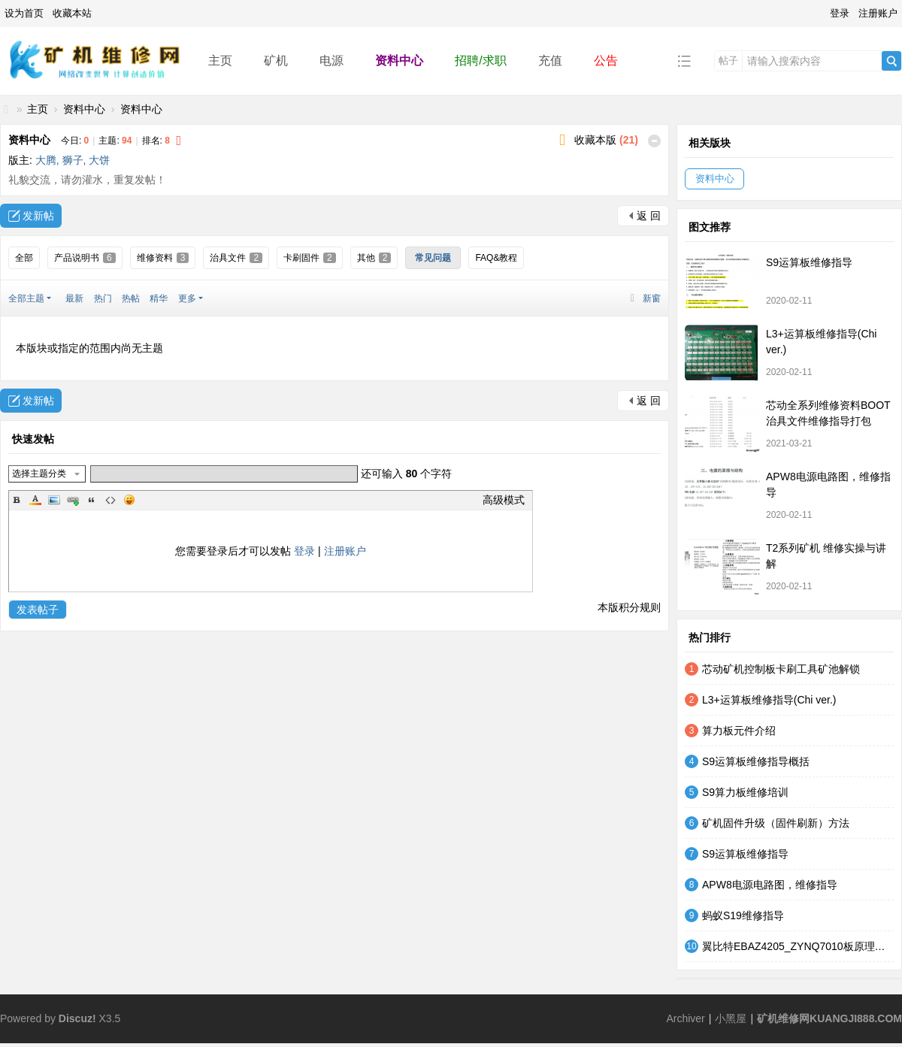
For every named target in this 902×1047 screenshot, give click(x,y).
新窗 (652, 298)
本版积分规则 (629, 607)
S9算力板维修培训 (745, 792)
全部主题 (26, 298)
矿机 (276, 60)
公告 (606, 60)
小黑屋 (730, 1018)
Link (72, 499)
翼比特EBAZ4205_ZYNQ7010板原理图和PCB (798, 946)
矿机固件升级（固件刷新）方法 (775, 823)
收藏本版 (606, 140)
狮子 (72, 160)
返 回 (649, 216)
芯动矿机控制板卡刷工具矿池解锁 (781, 669)
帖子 (728, 60)
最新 (74, 298)
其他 (374, 258)
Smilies (129, 499)
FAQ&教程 (496, 258)
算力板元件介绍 (739, 731)
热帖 (131, 298)
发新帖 (38, 216)
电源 (331, 60)
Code (110, 499)
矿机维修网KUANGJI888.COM (829, 1018)
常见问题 (433, 258)
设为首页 (24, 13)
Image (54, 499)
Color (35, 499)
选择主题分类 (39, 473)
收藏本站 (72, 13)
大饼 (99, 160)
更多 (187, 298)
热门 (103, 298)
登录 (839, 13)
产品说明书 (85, 258)
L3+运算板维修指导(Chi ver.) (769, 700)
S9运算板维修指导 (809, 262)
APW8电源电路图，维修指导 (769, 885)
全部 (24, 258)
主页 (220, 60)
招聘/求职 (480, 60)
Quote (91, 499)
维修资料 (163, 258)
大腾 (45, 160)
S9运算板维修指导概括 (756, 761)
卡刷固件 (309, 258)
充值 (550, 60)
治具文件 (236, 258)
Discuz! (77, 1018)
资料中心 (399, 60)
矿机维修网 (6, 109)
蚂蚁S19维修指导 (743, 915)
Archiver (685, 1018)
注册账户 (877, 13)
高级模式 (504, 500)
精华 (159, 298)
